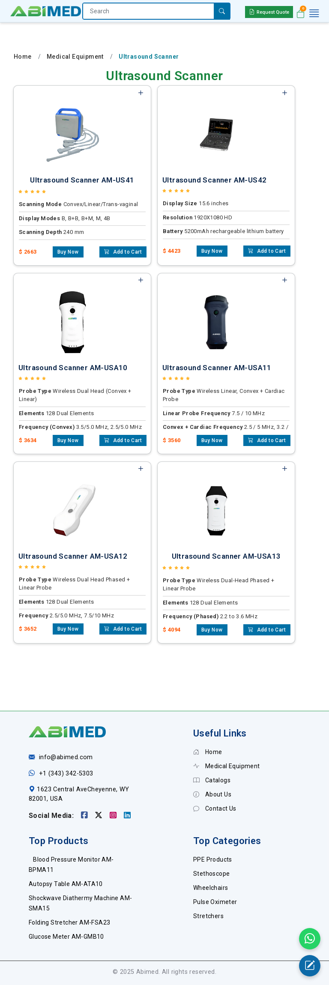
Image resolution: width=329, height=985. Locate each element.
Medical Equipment (75, 56)
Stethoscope (211, 873)
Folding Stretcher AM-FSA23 (69, 922)
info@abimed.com (66, 757)
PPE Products (212, 859)
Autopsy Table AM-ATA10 (66, 883)
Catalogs (211, 780)
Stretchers (208, 916)
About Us (212, 794)
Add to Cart (123, 252)
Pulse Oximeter (215, 901)
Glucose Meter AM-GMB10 (66, 936)
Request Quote (269, 12)
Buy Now (68, 252)
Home (23, 56)
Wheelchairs (210, 887)
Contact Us (214, 808)
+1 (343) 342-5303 (66, 773)
